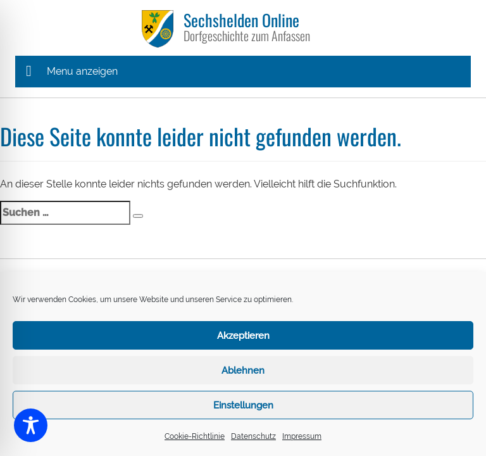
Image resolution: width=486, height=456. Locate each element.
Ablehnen (243, 370)
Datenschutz (253, 436)
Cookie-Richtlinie (195, 436)
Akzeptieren (243, 335)
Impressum (301, 436)
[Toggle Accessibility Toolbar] (31, 425)
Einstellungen (243, 405)
